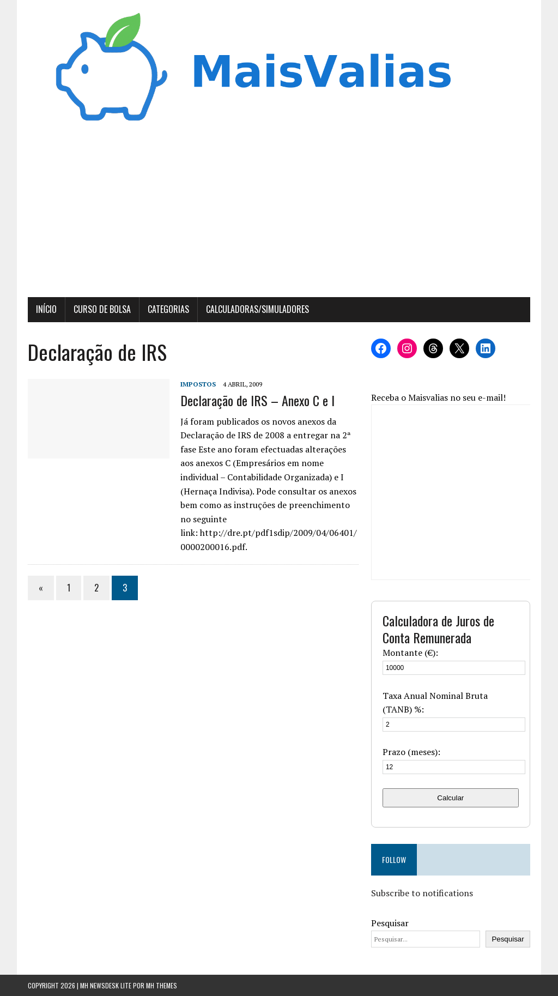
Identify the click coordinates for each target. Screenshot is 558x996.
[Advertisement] (279, 215)
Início (46, 309)
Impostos (198, 384)
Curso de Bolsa (102, 309)
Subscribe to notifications (422, 893)
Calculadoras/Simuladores (257, 309)
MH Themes (161, 985)
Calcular (450, 798)
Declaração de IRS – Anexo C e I (257, 400)
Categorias (168, 309)
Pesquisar (390, 923)
